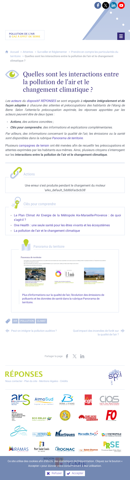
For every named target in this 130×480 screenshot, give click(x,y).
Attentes (28, 52)
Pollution (27, 320)
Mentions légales (48, 381)
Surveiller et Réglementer (52, 52)
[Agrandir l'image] (65, 272)
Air (15, 320)
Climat (41, 320)
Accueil (14, 52)
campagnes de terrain (34, 145)
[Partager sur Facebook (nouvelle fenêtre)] (67, 356)
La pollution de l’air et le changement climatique (47, 230)
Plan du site (30, 381)
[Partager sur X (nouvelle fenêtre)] (74, 356)
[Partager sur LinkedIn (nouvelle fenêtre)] (82, 356)
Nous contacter (13, 381)
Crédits (64, 381)
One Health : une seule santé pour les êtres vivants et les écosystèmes (62, 225)
